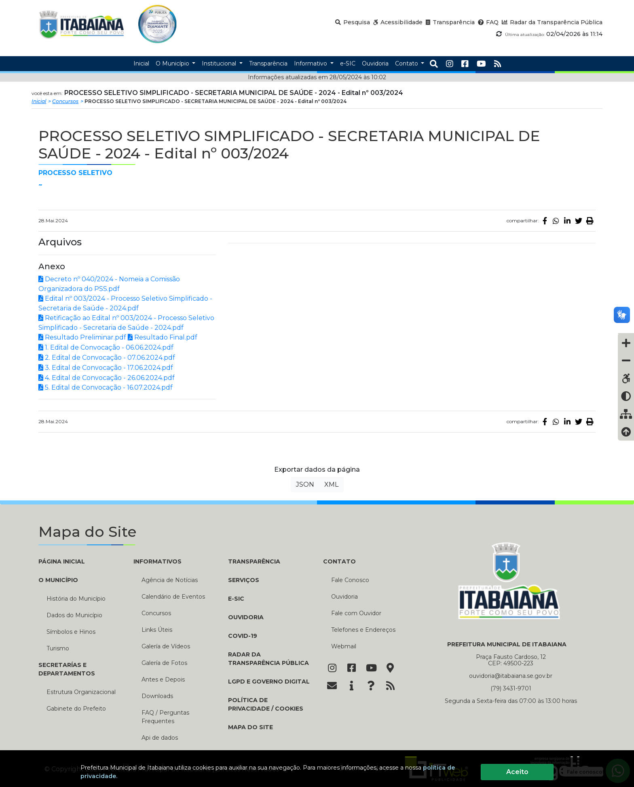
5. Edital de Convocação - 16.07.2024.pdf (105, 387)
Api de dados (160, 737)
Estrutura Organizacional (81, 692)
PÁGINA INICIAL (61, 561)
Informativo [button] (311, 63)
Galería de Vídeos (166, 646)
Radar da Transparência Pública (268, 659)
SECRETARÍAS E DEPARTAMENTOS (66, 669)
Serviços (243, 580)
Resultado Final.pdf (162, 337)
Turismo (57, 648)
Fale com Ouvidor (356, 613)
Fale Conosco (350, 580)
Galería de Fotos (164, 663)
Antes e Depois (163, 679)
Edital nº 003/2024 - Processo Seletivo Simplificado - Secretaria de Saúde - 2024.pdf (125, 303)
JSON (305, 484)
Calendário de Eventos (173, 596)
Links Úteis (157, 629)
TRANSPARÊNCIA (254, 561)
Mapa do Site (250, 727)
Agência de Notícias (170, 580)
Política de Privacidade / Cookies (265, 704)
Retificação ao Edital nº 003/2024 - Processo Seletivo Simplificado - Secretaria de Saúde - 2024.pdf (126, 322)
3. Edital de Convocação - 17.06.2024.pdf (105, 367)
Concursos (65, 101)
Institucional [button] (220, 63)
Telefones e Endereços (363, 629)
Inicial (39, 101)
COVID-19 (242, 635)
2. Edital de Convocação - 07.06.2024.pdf (106, 357)
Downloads (157, 696)
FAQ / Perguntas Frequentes (165, 717)
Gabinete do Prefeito (76, 708)
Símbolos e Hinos (70, 631)
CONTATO (339, 561)
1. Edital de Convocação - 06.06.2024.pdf (105, 347)
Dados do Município (74, 615)
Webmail (343, 646)
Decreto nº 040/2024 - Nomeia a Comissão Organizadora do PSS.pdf (109, 284)
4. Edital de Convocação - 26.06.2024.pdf (106, 378)
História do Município (76, 598)
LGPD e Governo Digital (269, 681)
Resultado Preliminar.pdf (82, 337)
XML (331, 484)
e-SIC (236, 598)
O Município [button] (173, 63)
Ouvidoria (246, 617)
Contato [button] (407, 63)
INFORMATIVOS (157, 561)
